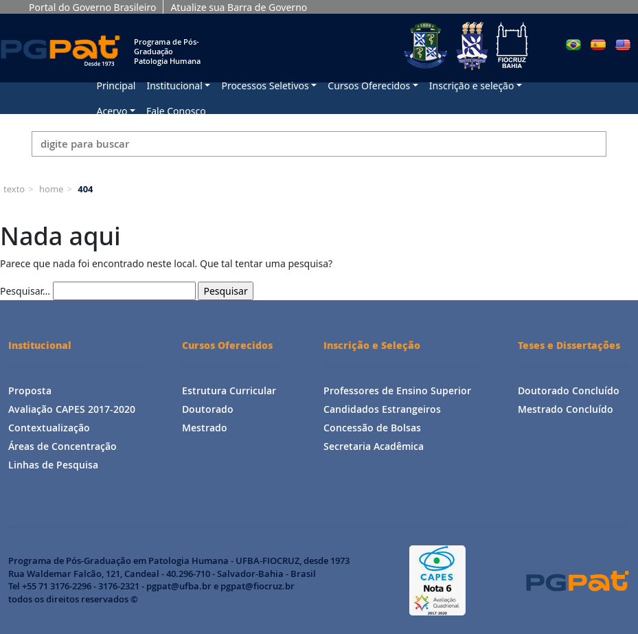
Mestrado (204, 427)
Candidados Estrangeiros (382, 409)
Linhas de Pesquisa (53, 464)
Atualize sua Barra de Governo (238, 7)
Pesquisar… (25, 290)
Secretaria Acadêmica (373, 446)
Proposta (30, 390)
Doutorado (207, 409)
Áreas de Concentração (62, 446)
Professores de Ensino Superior (397, 390)
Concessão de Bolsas (372, 427)
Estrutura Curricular (229, 390)
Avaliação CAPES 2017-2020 (71, 409)
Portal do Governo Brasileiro (92, 7)
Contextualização (49, 427)
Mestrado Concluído (565, 409)
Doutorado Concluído (568, 390)
